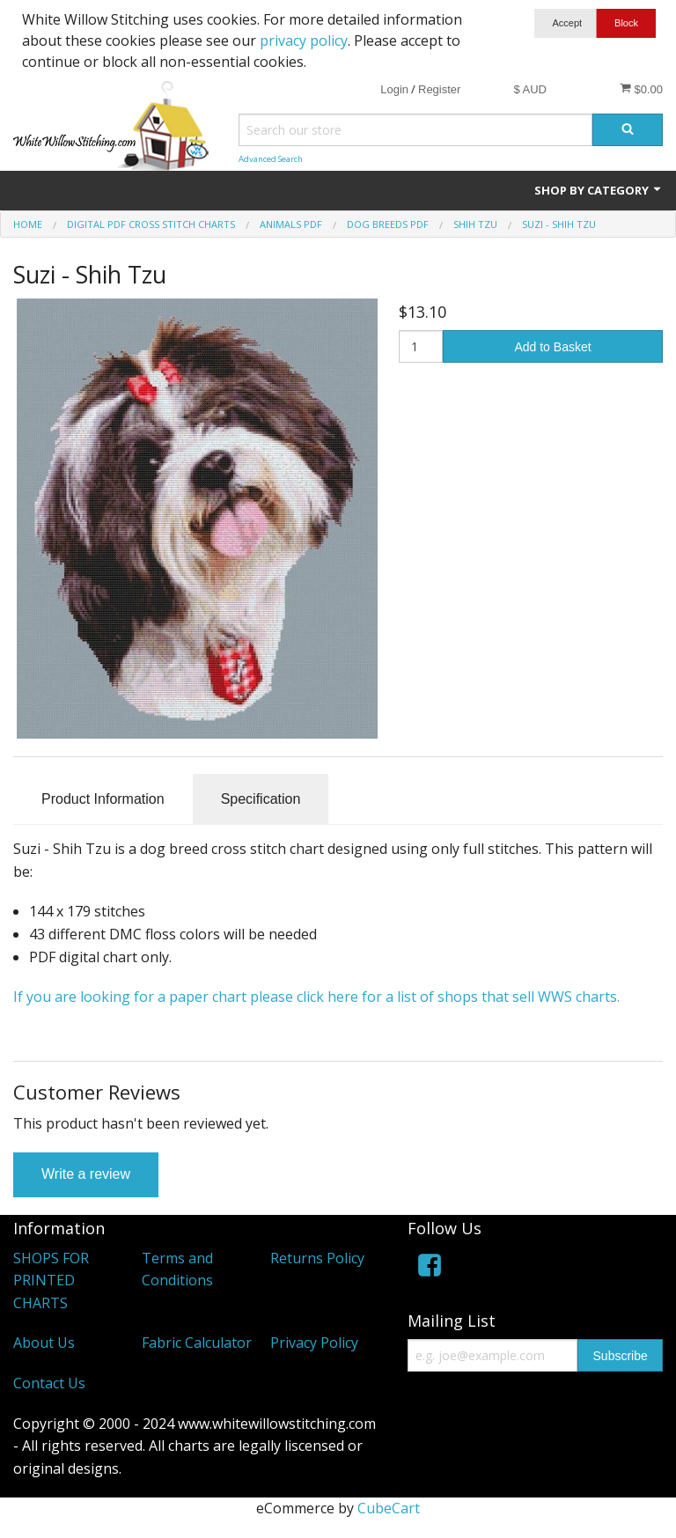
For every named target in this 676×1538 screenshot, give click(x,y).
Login (394, 89)
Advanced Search (271, 159)
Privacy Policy (314, 1342)
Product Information (103, 798)
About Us (44, 1342)
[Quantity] (421, 346)
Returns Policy (317, 1258)
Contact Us (49, 1383)
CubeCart (388, 1508)
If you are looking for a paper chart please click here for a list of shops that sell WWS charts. (318, 996)
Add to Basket (552, 347)
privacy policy (304, 40)
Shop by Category (598, 190)
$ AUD (530, 89)
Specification (261, 798)
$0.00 (641, 89)
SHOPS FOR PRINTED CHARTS (51, 1280)
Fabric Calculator (197, 1342)
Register (439, 89)
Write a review (85, 1173)
